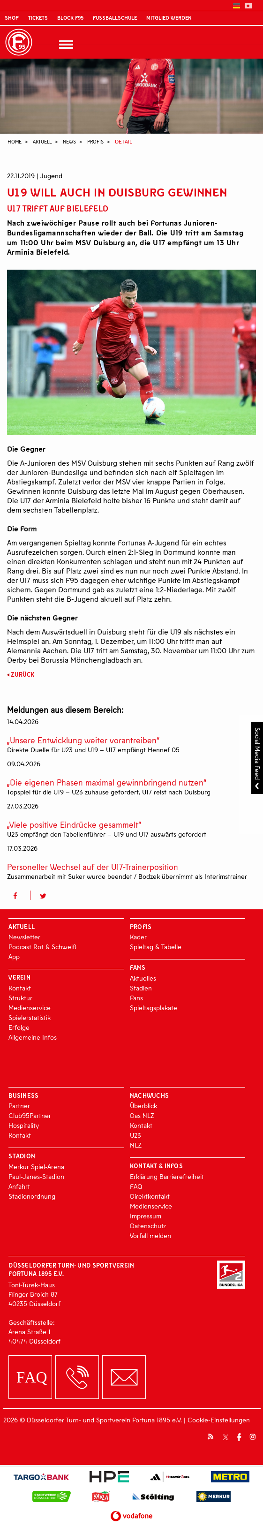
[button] (18, 895)
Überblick (143, 1106)
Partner (19, 1106)
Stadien (141, 988)
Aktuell (42, 141)
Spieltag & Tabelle (155, 947)
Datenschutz (148, 1226)
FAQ (136, 1186)
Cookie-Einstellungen (219, 1420)
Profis (95, 141)
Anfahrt (19, 1186)
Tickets (38, 18)
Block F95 (70, 18)
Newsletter (24, 937)
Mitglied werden (169, 18)
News (69, 141)
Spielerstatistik (29, 1017)
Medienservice (29, 1008)
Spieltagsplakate (153, 1008)
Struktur (20, 998)
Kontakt (19, 988)
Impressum (145, 1216)
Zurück (22, 674)
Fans (136, 998)
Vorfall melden (150, 1235)
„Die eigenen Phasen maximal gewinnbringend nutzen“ (106, 782)
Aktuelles (143, 978)
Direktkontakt (150, 1196)
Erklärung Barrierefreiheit (167, 1176)
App (14, 956)
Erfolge (19, 1027)
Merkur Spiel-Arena (36, 1167)
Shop (12, 18)
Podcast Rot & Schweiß (42, 947)
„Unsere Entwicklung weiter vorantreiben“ (83, 740)
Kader (138, 937)
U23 (135, 1135)
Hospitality (23, 1125)
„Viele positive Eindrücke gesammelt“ (74, 825)
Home (15, 141)
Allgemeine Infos (32, 1037)
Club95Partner (29, 1115)
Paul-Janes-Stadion (36, 1176)
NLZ (136, 1145)
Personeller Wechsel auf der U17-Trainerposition (92, 867)
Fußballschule (115, 18)
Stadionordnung (31, 1196)
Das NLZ (142, 1115)
